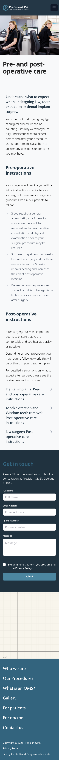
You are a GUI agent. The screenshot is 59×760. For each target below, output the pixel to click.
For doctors (13, 717)
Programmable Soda (38, 754)
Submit (30, 576)
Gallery (9, 698)
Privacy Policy (23, 568)
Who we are (14, 668)
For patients (14, 707)
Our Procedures (18, 678)
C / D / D (16, 754)
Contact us (13, 727)
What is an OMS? (19, 688)
